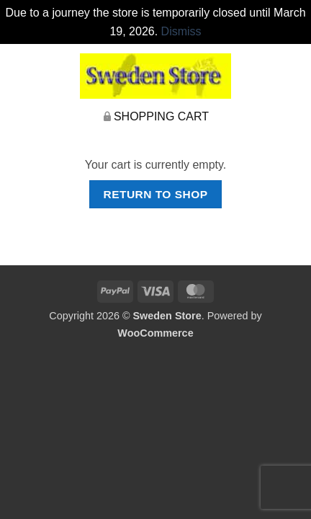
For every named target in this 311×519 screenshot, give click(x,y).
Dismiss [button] (181, 31)
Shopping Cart (161, 116)
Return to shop (155, 194)
